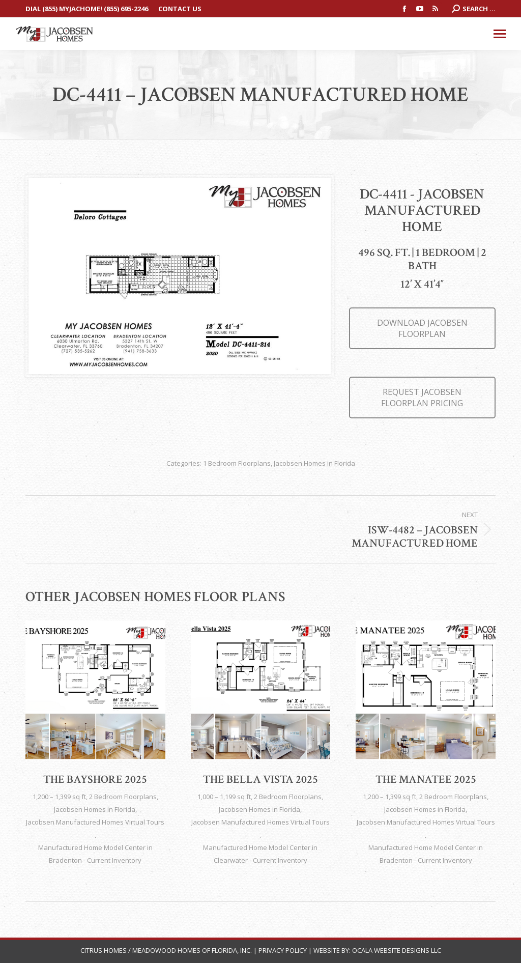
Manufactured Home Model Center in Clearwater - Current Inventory (260, 854)
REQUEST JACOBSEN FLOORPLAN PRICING (422, 397)
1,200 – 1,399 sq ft (59, 796)
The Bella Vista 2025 (260, 779)
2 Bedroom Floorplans (123, 796)
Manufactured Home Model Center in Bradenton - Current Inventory (95, 854)
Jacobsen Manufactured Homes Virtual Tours (95, 822)
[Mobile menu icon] (500, 34)
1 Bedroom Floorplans (237, 463)
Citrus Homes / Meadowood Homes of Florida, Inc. (166, 950)
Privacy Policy (282, 950)
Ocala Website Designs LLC (396, 950)
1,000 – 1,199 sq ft (224, 796)
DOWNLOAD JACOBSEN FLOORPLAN (422, 328)
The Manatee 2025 (425, 779)
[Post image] (95, 690)
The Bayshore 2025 (95, 779)
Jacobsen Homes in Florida (314, 463)
